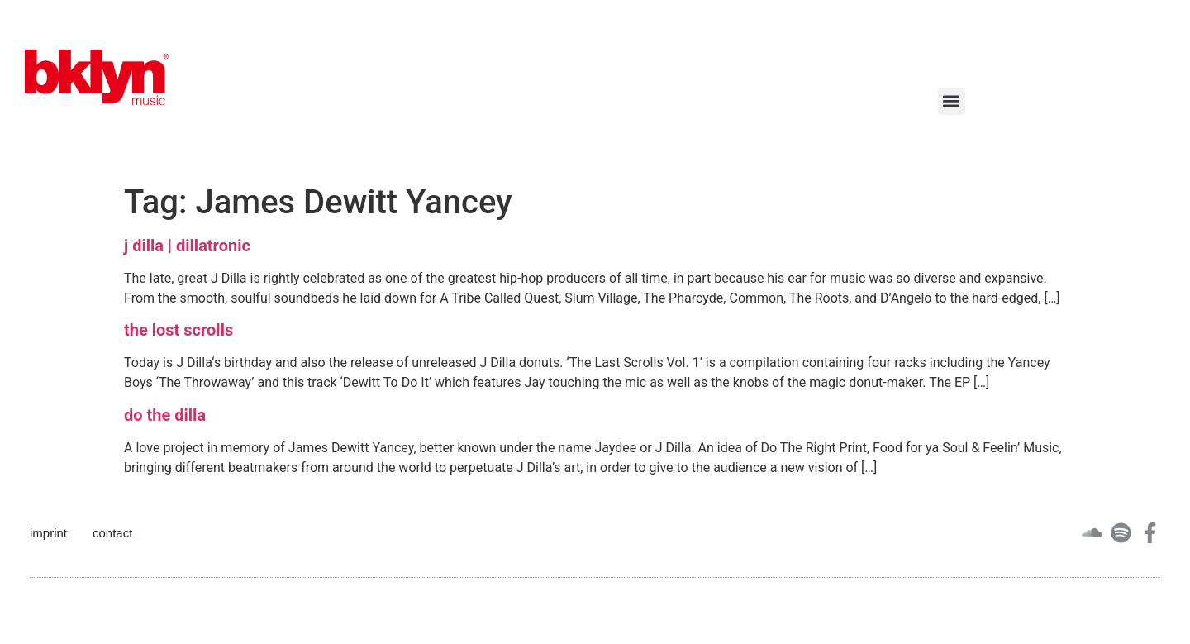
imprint (48, 533)
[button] (951, 101)
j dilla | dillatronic (187, 245)
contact (112, 533)
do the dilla (165, 415)
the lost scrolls (178, 330)
